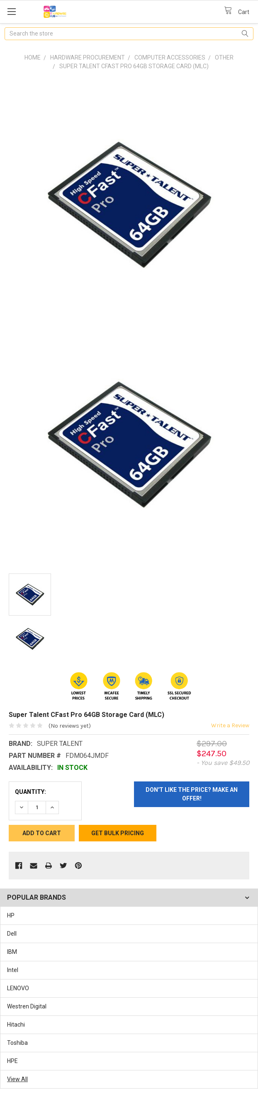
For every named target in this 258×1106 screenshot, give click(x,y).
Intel (12, 970)
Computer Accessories (169, 57)
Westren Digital (26, 1006)
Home (32, 57)
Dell (12, 933)
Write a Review (230, 725)
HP (11, 915)
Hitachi (16, 1024)
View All (17, 1079)
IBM (12, 951)
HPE (12, 1061)
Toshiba (17, 1042)
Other (224, 57)
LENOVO (18, 988)
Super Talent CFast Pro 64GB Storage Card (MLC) (134, 66)
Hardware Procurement (87, 57)
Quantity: (30, 791)
